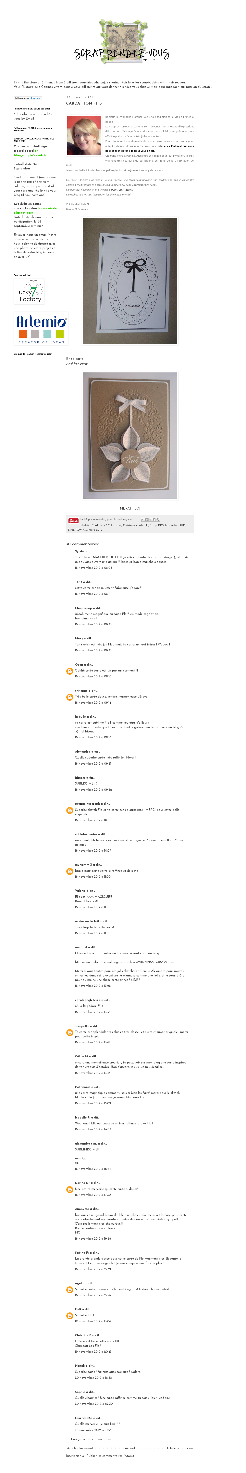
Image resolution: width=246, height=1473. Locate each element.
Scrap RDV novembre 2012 (85, 529)
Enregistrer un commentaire (91, 1439)
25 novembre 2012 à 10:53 (93, 1430)
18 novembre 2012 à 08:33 (93, 624)
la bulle (80, 716)
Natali (80, 1365)
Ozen (79, 664)
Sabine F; (82, 1252)
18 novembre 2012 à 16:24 (93, 1169)
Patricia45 (82, 1087)
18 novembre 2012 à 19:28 (93, 1238)
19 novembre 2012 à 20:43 (93, 1351)
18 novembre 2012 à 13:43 (92, 1073)
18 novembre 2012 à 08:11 (92, 594)
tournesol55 (83, 1418)
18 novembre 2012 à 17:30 (93, 1195)
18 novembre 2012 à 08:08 (93, 568)
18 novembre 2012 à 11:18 (92, 933)
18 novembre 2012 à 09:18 (93, 737)
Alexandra (82, 751)
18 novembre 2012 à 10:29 (93, 850)
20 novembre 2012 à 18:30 (93, 1377)
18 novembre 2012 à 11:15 (92, 907)
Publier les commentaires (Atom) (110, 1456)
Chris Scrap (83, 608)
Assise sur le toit (87, 921)
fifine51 (80, 777)
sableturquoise (86, 834)
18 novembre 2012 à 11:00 (93, 876)
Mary (79, 638)
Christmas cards (133, 525)
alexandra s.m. (86, 1143)
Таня (78, 582)
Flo (146, 525)
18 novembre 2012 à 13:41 (92, 1042)
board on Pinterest (122, 189)
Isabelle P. (82, 1117)
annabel (81, 947)
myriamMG (83, 864)
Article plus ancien (179, 1448)
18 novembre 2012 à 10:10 (93, 820)
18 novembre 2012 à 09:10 (93, 676)
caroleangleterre (87, 1000)
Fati (78, 1309)
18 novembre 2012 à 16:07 (93, 1129)
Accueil (130, 1448)
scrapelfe (82, 1026)
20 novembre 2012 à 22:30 (94, 1404)
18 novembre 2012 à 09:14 (93, 702)
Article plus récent (80, 1448)
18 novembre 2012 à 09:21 (93, 763)
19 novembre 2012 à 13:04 (93, 1321)
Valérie (80, 890)
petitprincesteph (87, 803)
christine (81, 690)
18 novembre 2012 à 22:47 (93, 1295)
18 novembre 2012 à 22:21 (93, 1269)
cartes (117, 525)
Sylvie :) (81, 551)
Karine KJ (82, 1183)
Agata (79, 1283)
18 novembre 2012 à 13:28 (93, 986)
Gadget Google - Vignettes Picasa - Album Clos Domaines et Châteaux (34, 395)
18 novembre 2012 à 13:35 (92, 1012)
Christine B (83, 1335)
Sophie (80, 1392)
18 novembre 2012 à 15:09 (93, 1103)
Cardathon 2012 (102, 525)
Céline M (81, 1056)
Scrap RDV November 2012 (168, 525)
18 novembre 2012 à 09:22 (93, 789)
